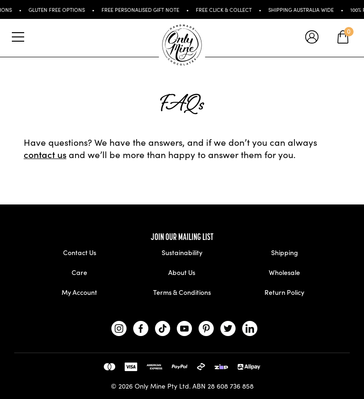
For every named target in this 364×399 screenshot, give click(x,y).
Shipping (284, 252)
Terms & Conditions (182, 292)
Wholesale (284, 272)
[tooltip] (312, 38)
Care (79, 272)
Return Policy (284, 292)
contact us (45, 154)
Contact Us (79, 252)
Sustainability (182, 252)
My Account (79, 292)
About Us (181, 272)
